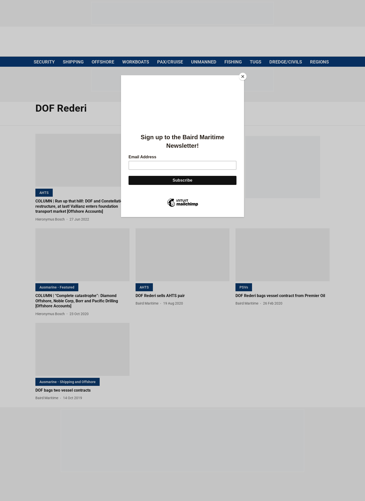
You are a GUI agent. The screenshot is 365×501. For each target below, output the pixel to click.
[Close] (243, 76)
